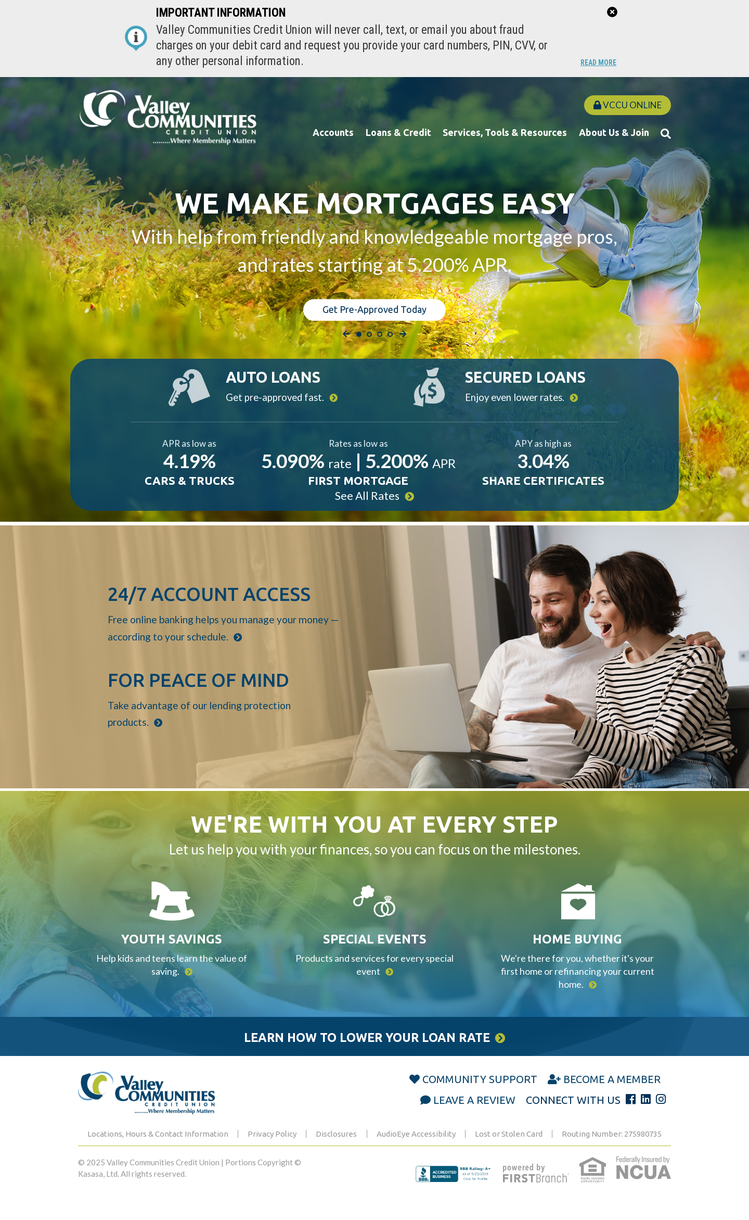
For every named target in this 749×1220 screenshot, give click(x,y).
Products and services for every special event (374, 973)
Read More (595, 63)
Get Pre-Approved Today (374, 307)
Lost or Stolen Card (509, 1147)
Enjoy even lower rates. (518, 395)
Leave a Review (474, 1114)
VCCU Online (627, 104)
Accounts (333, 132)
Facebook (631, 1114)
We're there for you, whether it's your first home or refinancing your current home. (578, 981)
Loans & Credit (398, 132)
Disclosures (336, 1147)
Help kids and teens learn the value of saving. (171, 973)
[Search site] (666, 133)
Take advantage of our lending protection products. (197, 727)
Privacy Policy (272, 1147)
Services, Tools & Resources (505, 132)
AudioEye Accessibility (416, 1147)
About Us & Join (614, 132)
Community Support (479, 1093)
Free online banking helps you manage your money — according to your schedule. (220, 632)
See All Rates (366, 500)
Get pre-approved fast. (274, 395)
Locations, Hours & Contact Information (157, 1147)
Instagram (661, 1114)
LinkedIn (646, 1114)
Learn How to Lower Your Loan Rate (365, 1050)
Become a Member (612, 1093)
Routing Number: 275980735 (612, 1147)
